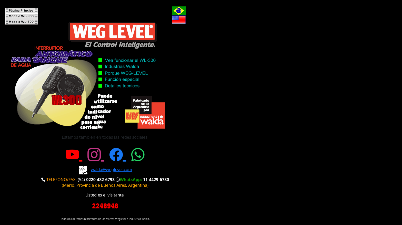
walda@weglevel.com (111, 169)
